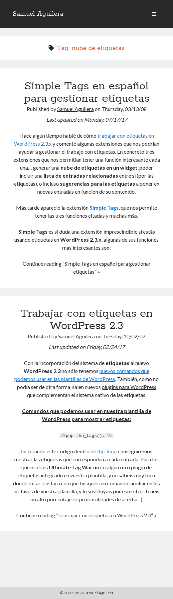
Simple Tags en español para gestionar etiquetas (86, 92)
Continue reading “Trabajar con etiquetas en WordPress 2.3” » (86, 515)
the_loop (107, 451)
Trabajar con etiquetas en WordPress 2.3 (86, 320)
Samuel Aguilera (38, 14)
